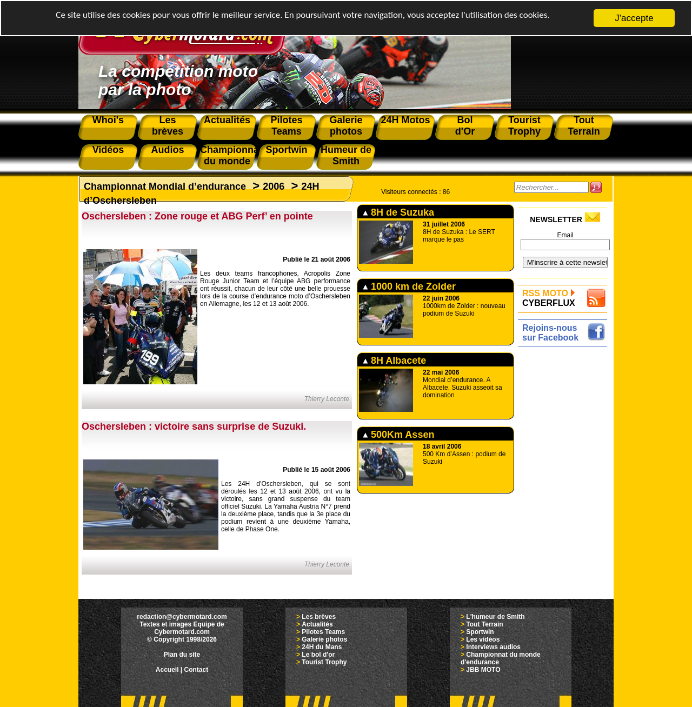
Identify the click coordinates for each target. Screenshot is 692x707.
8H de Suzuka (398, 212)
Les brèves (319, 617)
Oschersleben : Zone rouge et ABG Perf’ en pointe (197, 216)
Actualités (317, 624)
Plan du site (182, 654)
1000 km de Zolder (409, 286)
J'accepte (634, 18)
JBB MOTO (483, 669)
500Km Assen (398, 434)
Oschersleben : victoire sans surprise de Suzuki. (194, 426)
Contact (196, 669)
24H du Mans (322, 647)
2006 (273, 186)
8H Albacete (394, 360)
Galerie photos (324, 639)
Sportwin (480, 632)
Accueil (167, 669)
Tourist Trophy (324, 662)
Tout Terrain (484, 624)
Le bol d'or (318, 654)
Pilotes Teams (323, 632)
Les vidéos (483, 639)
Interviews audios (493, 647)
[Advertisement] (565, 512)
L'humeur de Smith (495, 617)
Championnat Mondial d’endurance (165, 186)
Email (565, 235)
